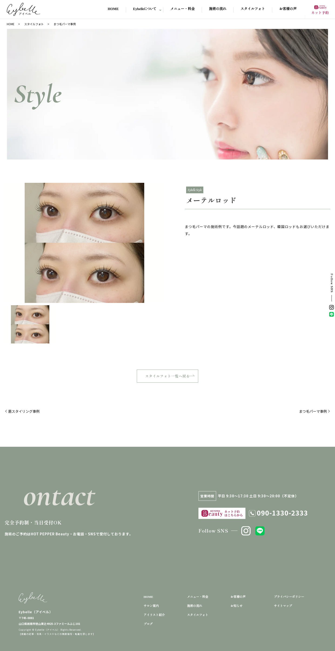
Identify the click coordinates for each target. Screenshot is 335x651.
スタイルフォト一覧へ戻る (167, 376)
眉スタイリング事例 (24, 411)
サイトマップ (283, 606)
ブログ (148, 624)
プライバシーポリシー (289, 597)
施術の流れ (217, 9)
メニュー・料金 (182, 9)
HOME (113, 9)
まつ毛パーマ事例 (313, 411)
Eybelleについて (144, 9)
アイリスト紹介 (154, 615)
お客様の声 (288, 9)
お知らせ (237, 606)
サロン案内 (151, 606)
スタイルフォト (253, 9)
